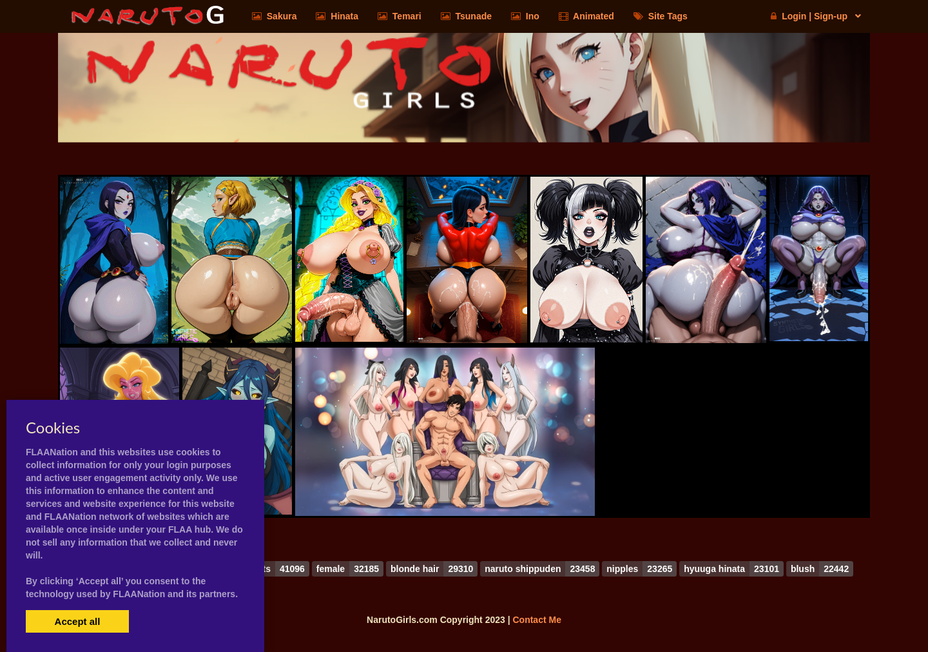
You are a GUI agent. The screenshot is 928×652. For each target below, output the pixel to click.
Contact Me (536, 620)
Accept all (78, 621)
